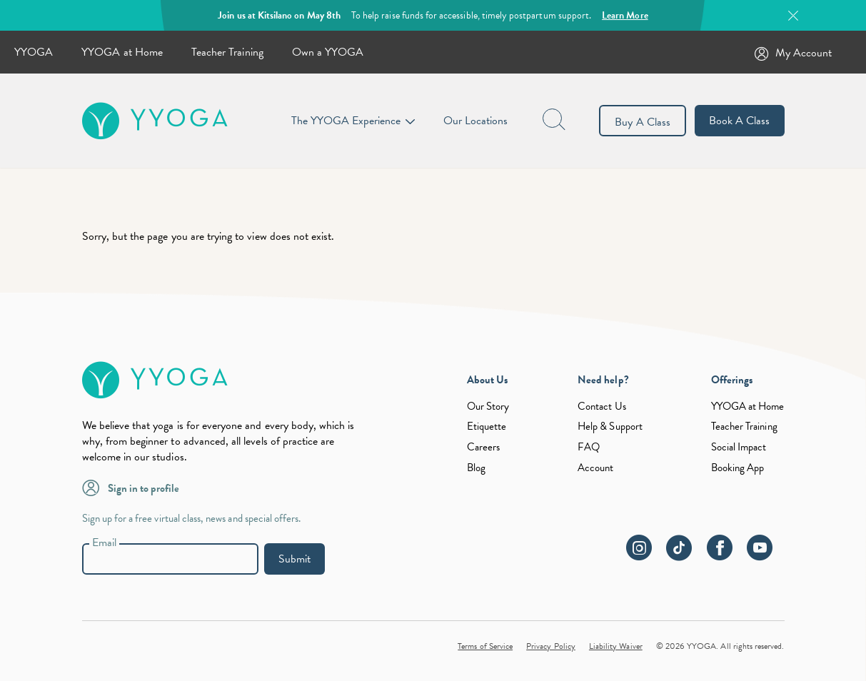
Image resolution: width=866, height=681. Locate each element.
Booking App (738, 467)
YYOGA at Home (122, 52)
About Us (487, 380)
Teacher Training (227, 52)
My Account (803, 53)
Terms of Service (485, 646)
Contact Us (602, 406)
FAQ (589, 447)
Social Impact (739, 447)
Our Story (488, 406)
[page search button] (554, 120)
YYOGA (33, 52)
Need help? (603, 380)
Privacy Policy (550, 646)
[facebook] (725, 555)
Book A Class (739, 120)
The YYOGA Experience (346, 120)
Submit (294, 559)
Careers (483, 447)
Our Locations (475, 120)
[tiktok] (685, 555)
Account (595, 467)
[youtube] (765, 555)
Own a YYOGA (328, 52)
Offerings (731, 380)
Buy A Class (642, 122)
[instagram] (644, 555)
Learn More (625, 15)
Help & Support (610, 426)
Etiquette (486, 426)
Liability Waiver (616, 646)
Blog (476, 467)
